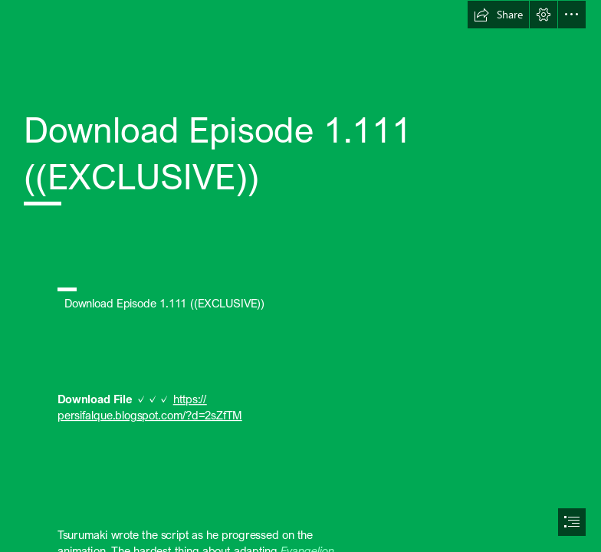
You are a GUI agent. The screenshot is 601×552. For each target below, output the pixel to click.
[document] (300, 276)
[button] (498, 14)
